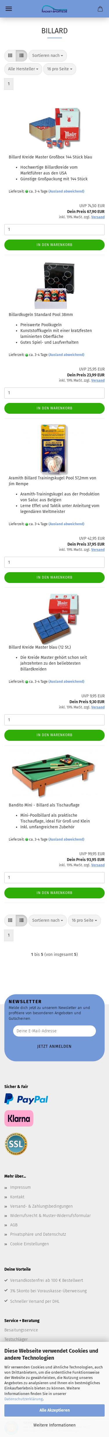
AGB (13, 1225)
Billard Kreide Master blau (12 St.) (40, 647)
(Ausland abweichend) (66, 191)
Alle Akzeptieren (55, 1410)
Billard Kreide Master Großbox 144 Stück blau (50, 157)
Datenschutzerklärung (23, 1399)
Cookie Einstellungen (29, 1244)
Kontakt (17, 1197)
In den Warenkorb (54, 245)
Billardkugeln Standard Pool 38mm (41, 314)
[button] (10, 56)
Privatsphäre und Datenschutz (38, 1234)
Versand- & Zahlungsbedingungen (41, 1206)
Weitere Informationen (54, 1425)
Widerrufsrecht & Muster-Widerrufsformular (50, 1215)
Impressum (20, 1187)
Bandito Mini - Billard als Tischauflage (44, 805)
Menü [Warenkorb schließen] (9, 8)
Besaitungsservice (21, 1330)
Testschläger (16, 1339)
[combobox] (47, 56)
